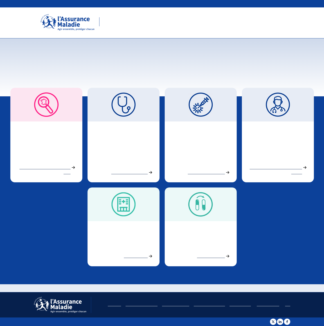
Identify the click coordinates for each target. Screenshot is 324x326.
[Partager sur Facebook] (287, 322)
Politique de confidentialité (209, 304)
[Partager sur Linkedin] (280, 322)
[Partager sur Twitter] (273, 322)
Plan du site (114, 304)
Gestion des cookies (268, 304)
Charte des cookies (240, 304)
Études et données (308, 3)
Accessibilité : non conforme (142, 304)
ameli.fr (284, 3)
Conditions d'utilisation (175, 304)
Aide (287, 304)
